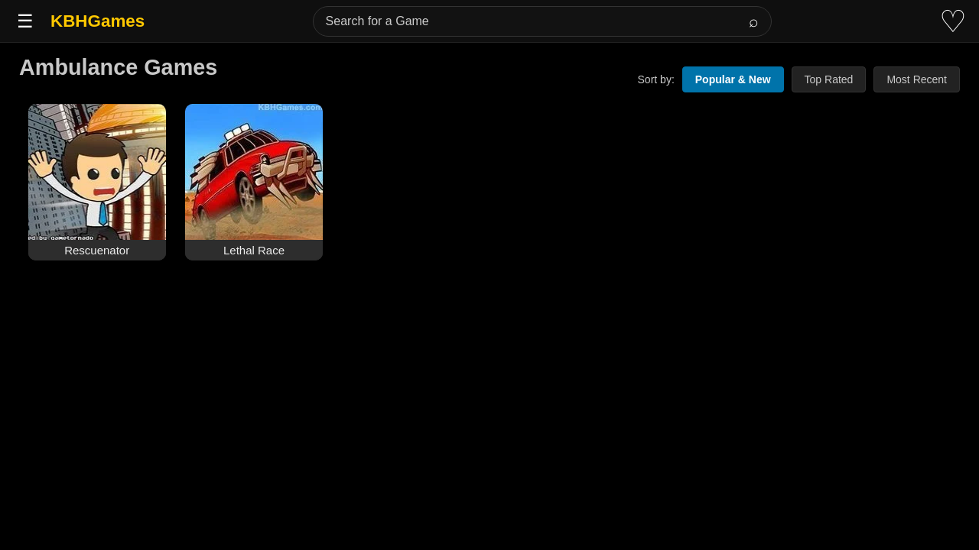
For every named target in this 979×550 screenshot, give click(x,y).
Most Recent (916, 79)
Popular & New (733, 79)
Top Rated (829, 79)
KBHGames (97, 21)
